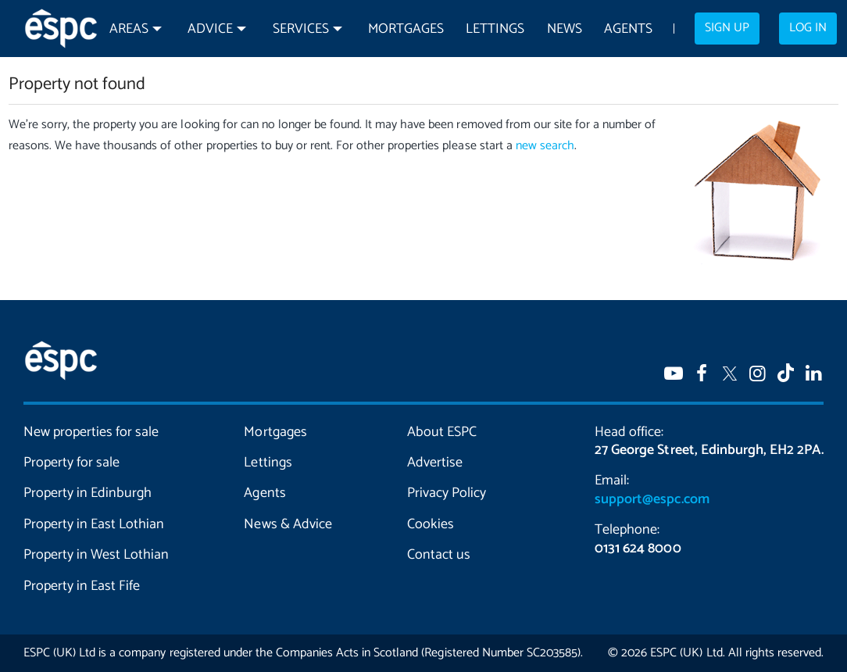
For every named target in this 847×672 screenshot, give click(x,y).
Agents (628, 29)
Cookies (430, 524)
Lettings (495, 29)
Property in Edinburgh (87, 493)
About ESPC (442, 432)
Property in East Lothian (93, 524)
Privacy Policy (446, 493)
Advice (210, 29)
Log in (808, 28)
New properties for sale (91, 432)
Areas (128, 29)
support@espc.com (652, 499)
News (564, 29)
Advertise (435, 462)
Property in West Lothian (96, 555)
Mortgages (406, 29)
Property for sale (71, 462)
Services (301, 29)
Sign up (727, 28)
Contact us (438, 555)
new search (545, 145)
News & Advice (287, 524)
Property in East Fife (81, 586)
